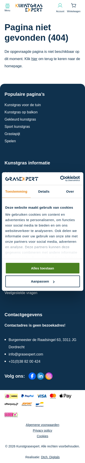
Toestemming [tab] (16, 191)
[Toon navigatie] (7, 8)
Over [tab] (70, 191)
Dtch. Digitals (50, 457)
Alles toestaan (42, 268)
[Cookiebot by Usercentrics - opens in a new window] (60, 179)
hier (34, 59)
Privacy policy (42, 430)
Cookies (42, 436)
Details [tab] (43, 191)
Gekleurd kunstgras (20, 119)
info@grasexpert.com (26, 354)
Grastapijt (12, 134)
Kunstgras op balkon (21, 112)
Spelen (10, 141)
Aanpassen (42, 281)
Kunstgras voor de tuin (23, 105)
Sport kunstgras (17, 127)
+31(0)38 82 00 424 (24, 361)
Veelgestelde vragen (21, 293)
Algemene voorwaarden (42, 425)
